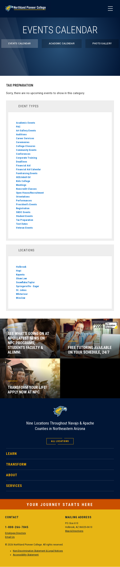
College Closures (25, 146)
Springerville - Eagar (27, 286)
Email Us (10, 537)
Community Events (26, 150)
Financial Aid (23, 165)
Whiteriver (22, 294)
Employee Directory (15, 533)
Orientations (23, 196)
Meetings (21, 184)
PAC (18, 126)
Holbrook (21, 266)
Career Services (25, 138)
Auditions (21, 134)
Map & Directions (74, 531)
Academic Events (25, 122)
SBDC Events (23, 212)
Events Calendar (19, 43)
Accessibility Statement (26, 554)
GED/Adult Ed (23, 177)
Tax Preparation (24, 219)
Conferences (23, 153)
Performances (24, 200)
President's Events (26, 204)
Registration (22, 208)
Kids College (23, 181)
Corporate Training (26, 157)
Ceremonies (22, 142)
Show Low (21, 278)
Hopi (18, 270)
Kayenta (20, 274)
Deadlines (21, 161)
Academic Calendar (62, 43)
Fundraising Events (26, 173)
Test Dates (22, 223)
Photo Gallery (102, 43)
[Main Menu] (110, 8)
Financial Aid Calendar (28, 169)
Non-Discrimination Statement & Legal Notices (38, 551)
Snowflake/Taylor (25, 282)
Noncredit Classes (26, 188)
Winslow (20, 297)
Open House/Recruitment (30, 192)
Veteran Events (24, 227)
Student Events (24, 216)
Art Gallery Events (26, 130)
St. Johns (21, 290)
